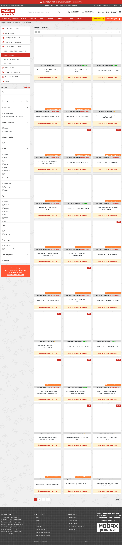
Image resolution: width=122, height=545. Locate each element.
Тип (3, 225)
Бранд (4, 196)
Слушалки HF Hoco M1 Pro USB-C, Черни (47, 70)
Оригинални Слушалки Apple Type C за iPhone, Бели (107, 116)
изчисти (27, 87)
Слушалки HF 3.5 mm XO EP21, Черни (47, 484)
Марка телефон (8, 122)
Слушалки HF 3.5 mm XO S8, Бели (107, 254)
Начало (3, 22)
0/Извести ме (55, 111)
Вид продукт (7, 240)
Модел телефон (8, 137)
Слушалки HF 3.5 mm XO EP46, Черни (47, 208)
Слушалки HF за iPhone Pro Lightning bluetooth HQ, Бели (107, 484)
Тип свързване (7, 254)
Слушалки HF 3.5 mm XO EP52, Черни (47, 300)
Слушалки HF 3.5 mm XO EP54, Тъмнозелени (77, 254)
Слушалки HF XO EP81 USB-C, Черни (47, 116)
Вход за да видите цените (47, 77)
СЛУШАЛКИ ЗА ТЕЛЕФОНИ (14, 22)
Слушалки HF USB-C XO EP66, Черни (107, 162)
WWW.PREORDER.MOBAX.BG (15, 275)
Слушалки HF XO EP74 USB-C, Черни (77, 116)
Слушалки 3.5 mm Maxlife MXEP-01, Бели (77, 484)
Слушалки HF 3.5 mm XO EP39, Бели (107, 346)
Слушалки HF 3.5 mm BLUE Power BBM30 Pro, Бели (107, 208)
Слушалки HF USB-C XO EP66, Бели (77, 162)
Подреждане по (89, 32)
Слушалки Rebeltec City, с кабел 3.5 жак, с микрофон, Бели (77, 392)
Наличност (6, 107)
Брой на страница (110, 32)
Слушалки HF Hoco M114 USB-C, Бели (107, 70)
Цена (4, 92)
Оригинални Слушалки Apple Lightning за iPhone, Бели (48, 438)
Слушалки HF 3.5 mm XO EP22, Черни (107, 300)
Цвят (4, 148)
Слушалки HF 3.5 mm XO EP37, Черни (77, 208)
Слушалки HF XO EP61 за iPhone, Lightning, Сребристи (47, 162)
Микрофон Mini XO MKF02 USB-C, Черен (107, 438)
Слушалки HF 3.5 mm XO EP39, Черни (77, 346)
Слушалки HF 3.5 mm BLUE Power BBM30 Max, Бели (47, 254)
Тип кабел (6, 178)
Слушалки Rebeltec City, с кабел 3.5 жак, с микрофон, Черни (107, 392)
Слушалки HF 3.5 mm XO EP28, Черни (77, 300)
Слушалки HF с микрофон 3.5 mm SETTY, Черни (47, 346)
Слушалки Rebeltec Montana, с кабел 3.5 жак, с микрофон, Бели (47, 392)
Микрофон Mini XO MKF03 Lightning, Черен (77, 438)
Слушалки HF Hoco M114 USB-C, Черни (77, 70)
